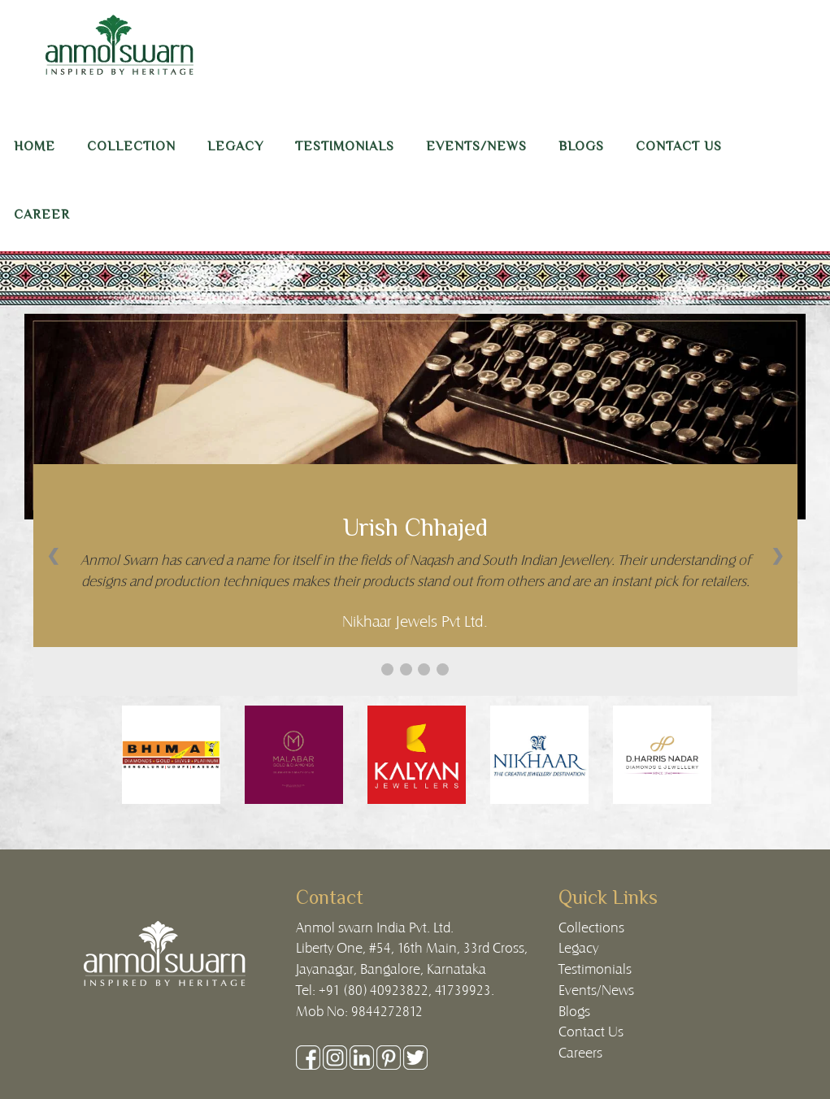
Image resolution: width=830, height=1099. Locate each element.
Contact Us (591, 1031)
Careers (580, 1052)
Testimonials (595, 968)
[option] (171, 755)
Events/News (596, 989)
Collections (591, 927)
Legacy (578, 947)
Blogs (574, 1010)
